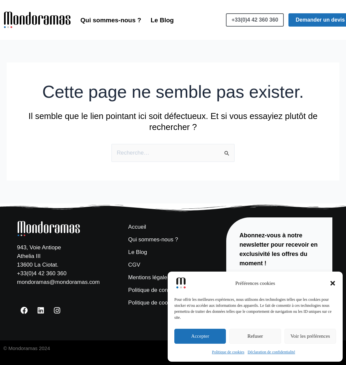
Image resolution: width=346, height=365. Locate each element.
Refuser (255, 336)
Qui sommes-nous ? (111, 11)
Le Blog (92, 28)
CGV (134, 264)
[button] (332, 283)
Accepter (200, 336)
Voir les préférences (310, 336)
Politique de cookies (228, 352)
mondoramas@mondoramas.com (59, 282)
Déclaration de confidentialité (271, 352)
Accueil (137, 226)
